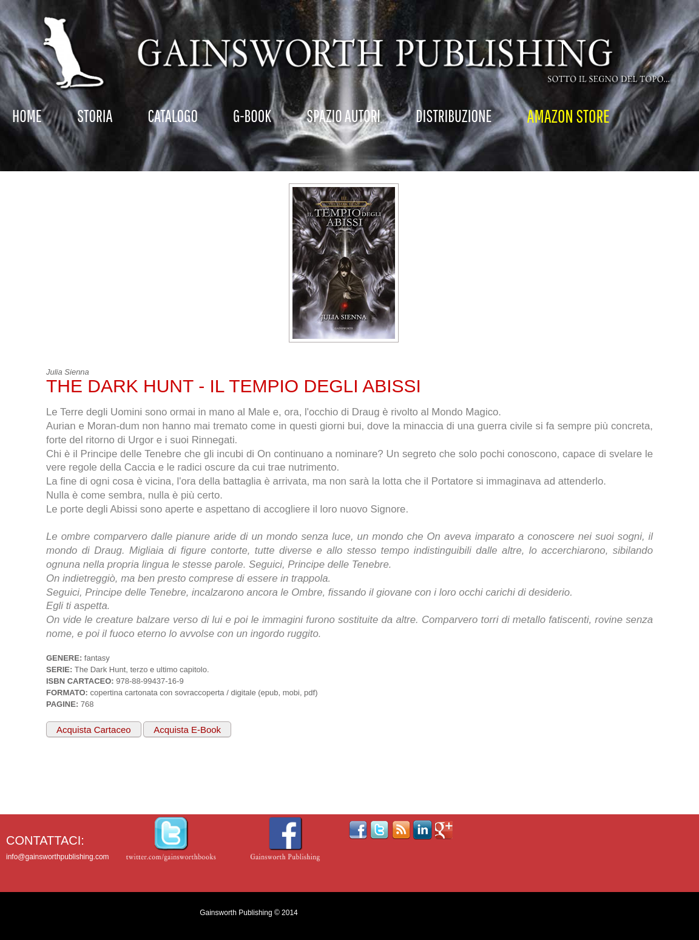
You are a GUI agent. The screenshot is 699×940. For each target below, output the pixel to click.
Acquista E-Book (187, 729)
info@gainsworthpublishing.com (57, 857)
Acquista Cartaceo (93, 729)
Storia (95, 116)
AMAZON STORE (568, 115)
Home (27, 116)
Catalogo (173, 116)
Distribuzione (454, 116)
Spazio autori (343, 116)
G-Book (252, 116)
